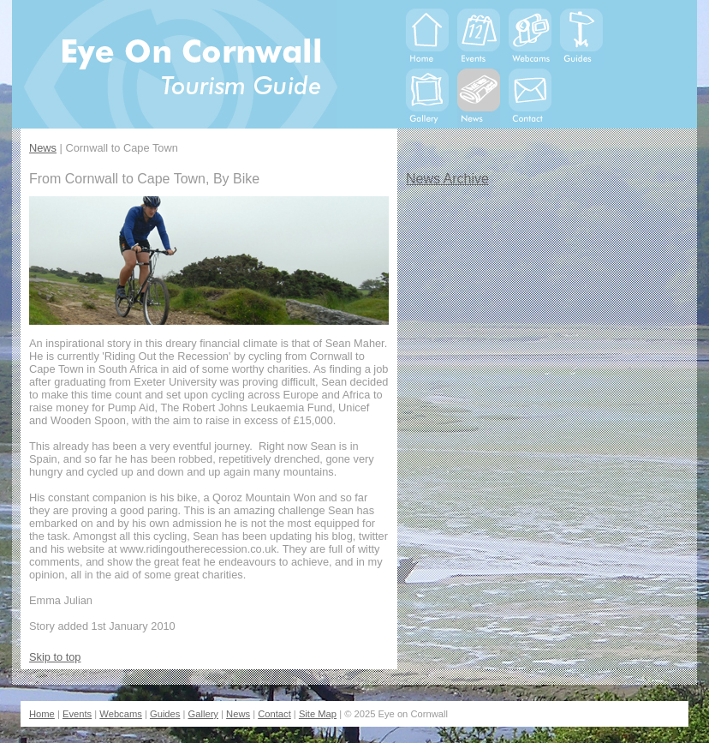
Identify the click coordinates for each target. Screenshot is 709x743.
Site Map (318, 714)
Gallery (203, 714)
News (43, 147)
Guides (165, 714)
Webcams (120, 714)
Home (42, 714)
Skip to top (54, 656)
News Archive (447, 178)
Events (77, 714)
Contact (274, 714)
